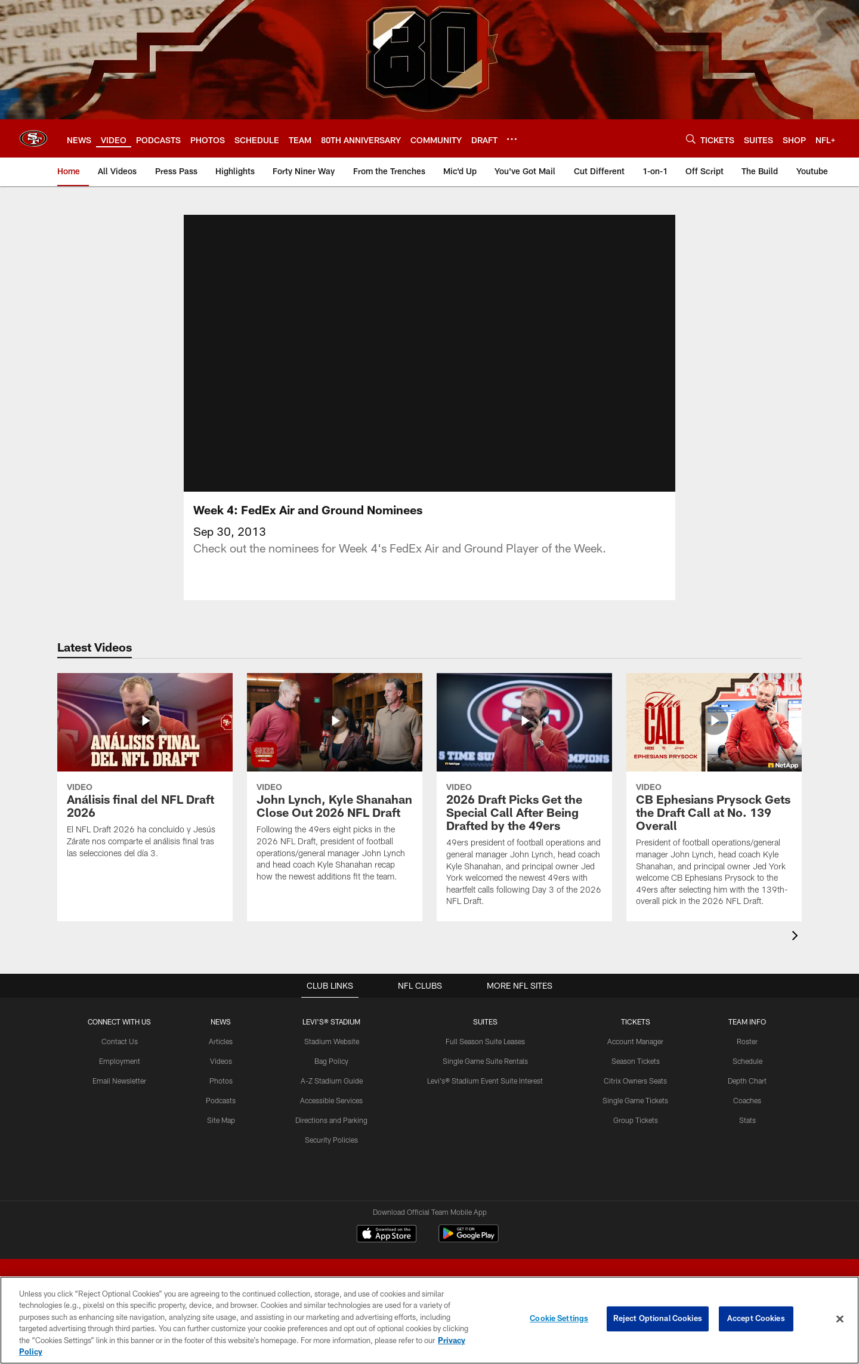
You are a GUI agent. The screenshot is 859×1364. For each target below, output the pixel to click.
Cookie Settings (559, 1318)
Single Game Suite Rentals (484, 1061)
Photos (220, 1080)
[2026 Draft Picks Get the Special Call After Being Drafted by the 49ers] (524, 797)
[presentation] (797, 937)
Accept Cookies (756, 1318)
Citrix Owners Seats (635, 1080)
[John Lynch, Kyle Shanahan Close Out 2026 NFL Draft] (334, 785)
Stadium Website (331, 1041)
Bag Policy (331, 1061)
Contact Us (119, 1041)
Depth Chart (747, 1080)
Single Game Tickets (635, 1099)
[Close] (840, 1319)
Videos (220, 1061)
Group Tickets (635, 1119)
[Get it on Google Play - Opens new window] (468, 1239)
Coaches (747, 1099)
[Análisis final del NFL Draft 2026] (145, 773)
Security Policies (331, 1139)
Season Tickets (635, 1061)
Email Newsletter (119, 1080)
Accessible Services (331, 1099)
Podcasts (221, 1099)
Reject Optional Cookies (657, 1318)
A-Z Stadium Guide (331, 1080)
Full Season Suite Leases (485, 1041)
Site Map (220, 1119)
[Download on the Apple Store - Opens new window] (386, 1235)
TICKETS (635, 1021)
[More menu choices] (512, 139)
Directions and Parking (331, 1119)
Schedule (747, 1061)
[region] (429, 1320)
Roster (747, 1041)
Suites (484, 1021)
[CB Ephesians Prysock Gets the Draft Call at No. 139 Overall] (714, 797)
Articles (221, 1041)
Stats (747, 1119)
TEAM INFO (747, 1021)
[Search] (691, 139)
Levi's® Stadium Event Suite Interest (485, 1080)
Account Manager (635, 1041)
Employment (119, 1061)
